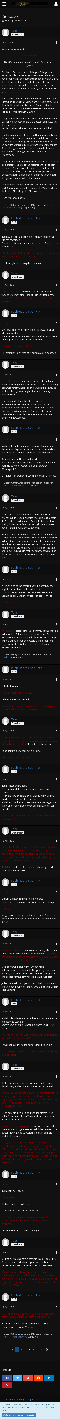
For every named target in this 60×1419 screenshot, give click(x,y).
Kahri (6, 657)
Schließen (31, 1415)
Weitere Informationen (13, 1415)
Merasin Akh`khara (12, 207)
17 (42, 1349)
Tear (7, 20)
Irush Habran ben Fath (14, 485)
